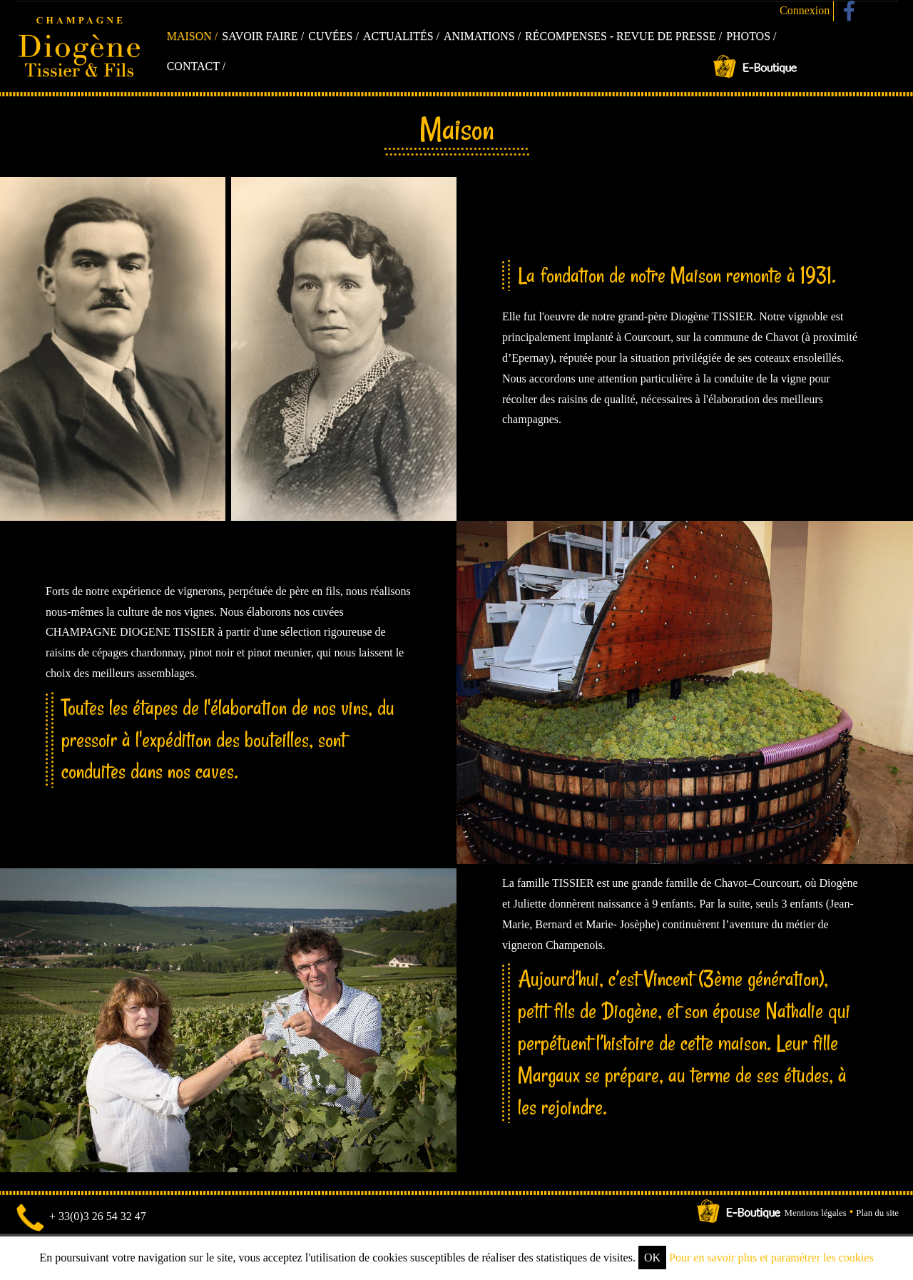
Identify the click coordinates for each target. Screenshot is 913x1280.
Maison (189, 36)
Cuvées (330, 36)
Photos (748, 36)
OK (652, 1257)
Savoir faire (260, 36)
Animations (479, 36)
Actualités (398, 36)
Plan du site (877, 1213)
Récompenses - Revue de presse (620, 36)
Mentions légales (816, 1213)
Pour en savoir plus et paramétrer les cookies (771, 1257)
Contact (193, 66)
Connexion (805, 10)
